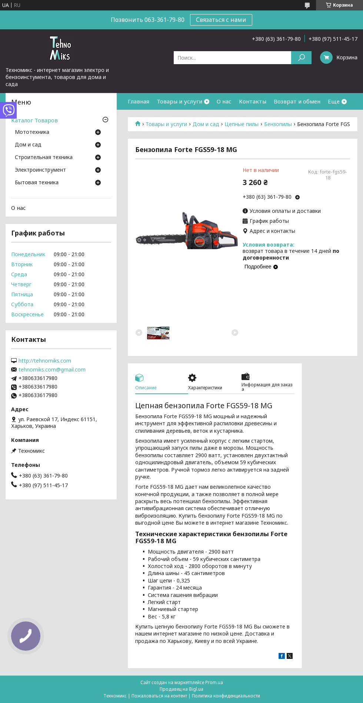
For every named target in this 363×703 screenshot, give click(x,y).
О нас (224, 101)
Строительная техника (44, 158)
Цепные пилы (241, 124)
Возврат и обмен (297, 101)
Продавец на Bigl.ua (181, 689)
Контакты (252, 101)
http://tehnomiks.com (45, 360)
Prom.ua (214, 682)
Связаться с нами (221, 20)
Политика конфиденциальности (226, 696)
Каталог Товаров (34, 120)
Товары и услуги (179, 101)
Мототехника (32, 132)
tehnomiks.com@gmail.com (52, 369)
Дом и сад (206, 124)
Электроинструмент (40, 170)
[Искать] (301, 57)
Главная (138, 101)
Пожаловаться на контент (159, 696)
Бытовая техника (37, 183)
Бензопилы (278, 124)
